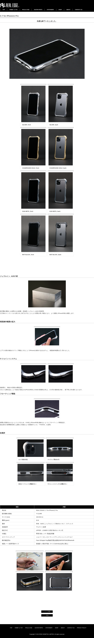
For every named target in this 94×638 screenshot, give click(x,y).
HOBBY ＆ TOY (13, 9)
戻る (47, 615)
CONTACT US (78, 9)
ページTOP (47, 611)
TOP (4, 9)
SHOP (60, 9)
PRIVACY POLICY (81, 627)
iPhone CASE (25, 9)
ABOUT (68, 9)
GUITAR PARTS (38, 9)
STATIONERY (50, 9)
